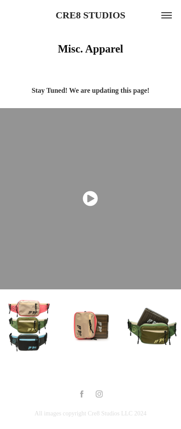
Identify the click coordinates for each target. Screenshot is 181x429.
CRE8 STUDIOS (90, 15)
